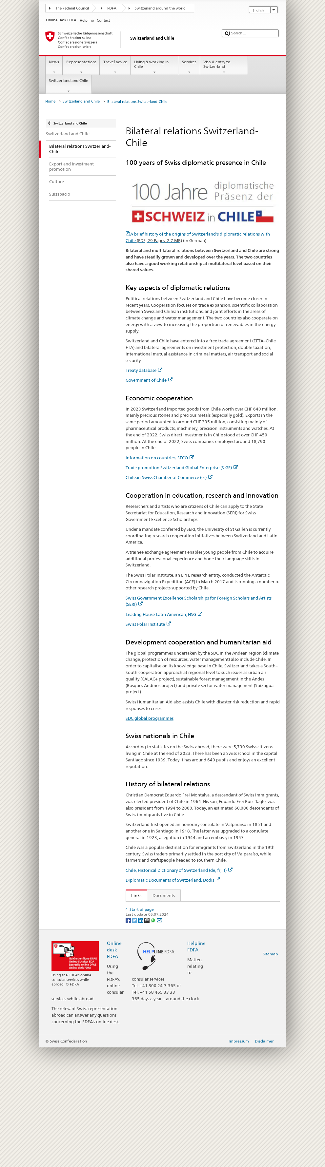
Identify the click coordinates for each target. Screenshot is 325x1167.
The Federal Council (72, 8)
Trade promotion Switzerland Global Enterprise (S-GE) (182, 467)
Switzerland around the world (160, 8)
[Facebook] (129, 1039)
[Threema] (147, 1039)
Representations (81, 67)
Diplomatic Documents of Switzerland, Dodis (173, 880)
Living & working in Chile (154, 67)
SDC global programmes (149, 718)
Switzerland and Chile (68, 86)
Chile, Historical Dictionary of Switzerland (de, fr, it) (179, 870)
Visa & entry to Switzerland (224, 67)
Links (134, 895)
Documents (163, 895)
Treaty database (144, 370)
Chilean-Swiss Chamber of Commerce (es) (169, 477)
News (54, 67)
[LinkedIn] (141, 1039)
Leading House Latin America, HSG (167, 974)
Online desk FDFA (114, 1069)
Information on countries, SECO (160, 457)
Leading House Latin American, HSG (164, 614)
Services (189, 67)
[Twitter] (135, 1039)
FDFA (111, 8)
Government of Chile (149, 380)
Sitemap (270, 1073)
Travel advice (115, 67)
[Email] (159, 1039)
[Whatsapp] (154, 1039)
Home (50, 101)
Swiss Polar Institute (148, 624)
